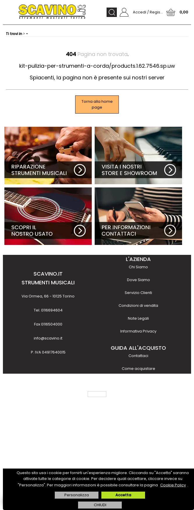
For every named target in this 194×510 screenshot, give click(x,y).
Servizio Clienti (138, 292)
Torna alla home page (97, 104)
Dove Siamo (138, 280)
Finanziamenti (138, 407)
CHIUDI (100, 505)
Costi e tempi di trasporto (138, 394)
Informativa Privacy (138, 331)
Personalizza (76, 495)
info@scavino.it (48, 338)
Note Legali (138, 318)
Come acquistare (138, 368)
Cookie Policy (173, 485)
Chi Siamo (138, 267)
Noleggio (138, 420)
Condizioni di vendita (138, 305)
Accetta (123, 495)
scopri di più (48, 461)
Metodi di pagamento (138, 381)
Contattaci (138, 355)
